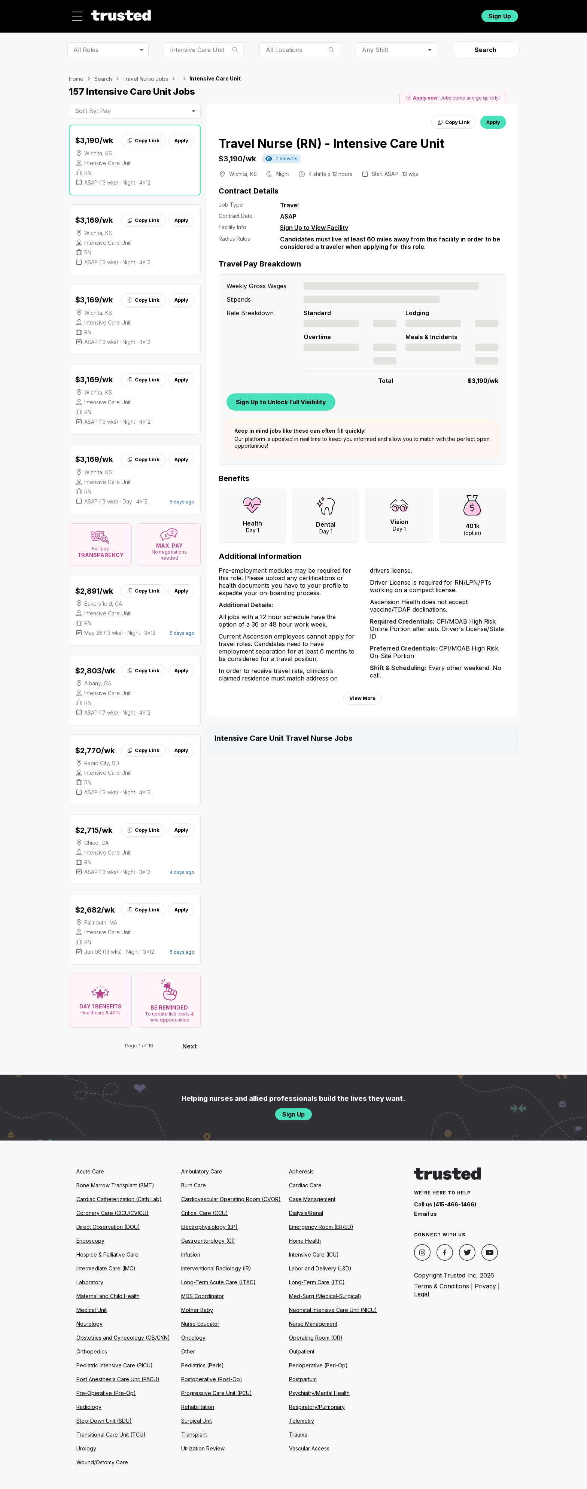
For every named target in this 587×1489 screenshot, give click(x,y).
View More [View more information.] (362, 694)
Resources (324, 14)
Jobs (246, 14)
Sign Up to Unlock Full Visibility (281, 397)
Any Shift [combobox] (375, 45)
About (281, 14)
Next (189, 1042)
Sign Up (500, 14)
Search (485, 45)
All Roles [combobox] (85, 45)
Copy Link (143, 136)
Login (461, 14)
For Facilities (425, 14)
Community (376, 14)
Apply (181, 136)
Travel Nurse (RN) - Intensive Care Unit (331, 139)
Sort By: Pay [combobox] (93, 106)
